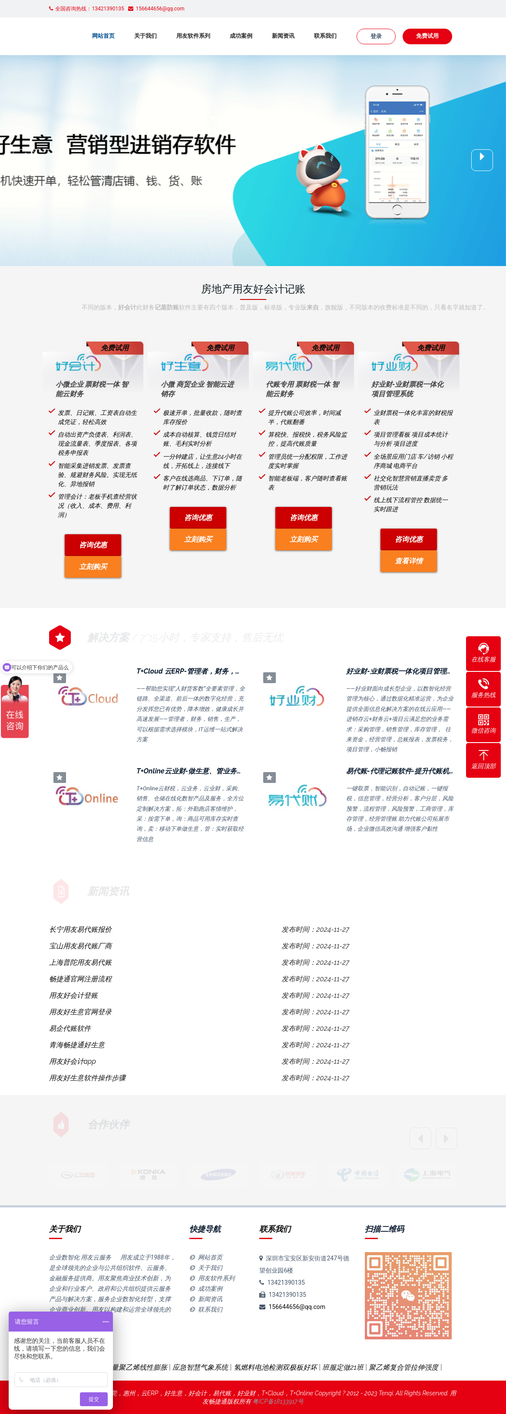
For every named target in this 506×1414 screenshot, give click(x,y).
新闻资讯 (283, 36)
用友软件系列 (193, 36)
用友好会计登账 (73, 995)
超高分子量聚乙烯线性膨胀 (125, 1367)
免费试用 (427, 36)
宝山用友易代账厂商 (80, 946)
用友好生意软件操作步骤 (87, 1078)
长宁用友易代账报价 (80, 929)
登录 (376, 36)
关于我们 (145, 36)
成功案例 (241, 36)
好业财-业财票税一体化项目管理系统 (403, 671)
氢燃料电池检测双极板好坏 (275, 1367)
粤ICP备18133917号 (278, 1401)
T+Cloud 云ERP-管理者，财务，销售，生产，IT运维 (216, 671)
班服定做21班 (343, 1367)
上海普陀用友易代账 (80, 962)
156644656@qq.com (296, 1306)
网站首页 (103, 36)
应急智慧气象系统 (200, 1367)
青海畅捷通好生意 (77, 1045)
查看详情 (409, 561)
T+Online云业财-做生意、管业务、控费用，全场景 (214, 771)
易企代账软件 (70, 1028)
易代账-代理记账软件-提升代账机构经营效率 (415, 771)
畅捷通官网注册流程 (80, 979)
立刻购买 (93, 566)
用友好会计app (72, 1061)
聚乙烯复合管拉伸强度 (403, 1367)
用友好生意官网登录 (80, 1012)
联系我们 (325, 36)
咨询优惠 (93, 545)
